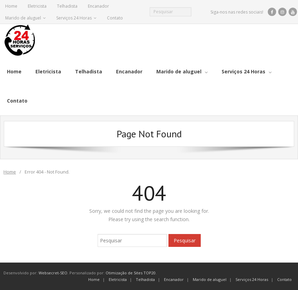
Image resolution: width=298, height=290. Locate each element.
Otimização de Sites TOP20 (131, 272)
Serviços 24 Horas (74, 18)
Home (11, 6)
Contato (115, 18)
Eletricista (37, 6)
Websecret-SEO (53, 272)
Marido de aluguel (23, 18)
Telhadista (67, 6)
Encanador (98, 6)
